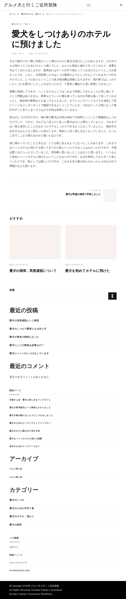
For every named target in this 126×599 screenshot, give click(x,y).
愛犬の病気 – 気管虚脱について (34, 271)
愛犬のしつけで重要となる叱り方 (27, 328)
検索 (12, 290)
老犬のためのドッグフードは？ (24, 446)
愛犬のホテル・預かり (21, 24)
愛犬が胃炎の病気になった (24, 337)
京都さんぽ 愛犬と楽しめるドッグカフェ (30, 399)
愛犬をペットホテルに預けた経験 (25, 438)
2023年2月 (15, 469)
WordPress (46, 594)
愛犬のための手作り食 (21, 508)
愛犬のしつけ (16, 500)
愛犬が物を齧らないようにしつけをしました (31, 415)
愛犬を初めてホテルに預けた (88, 271)
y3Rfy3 (21, 53)
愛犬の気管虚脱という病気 (24, 320)
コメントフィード (18, 563)
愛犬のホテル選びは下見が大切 (24, 431)
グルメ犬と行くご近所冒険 (30, 5)
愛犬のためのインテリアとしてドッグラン (30, 423)
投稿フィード (15, 555)
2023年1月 (15, 477)
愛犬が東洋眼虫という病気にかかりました (30, 407)
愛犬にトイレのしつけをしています (29, 353)
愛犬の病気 (15, 524)
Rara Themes (20, 594)
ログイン (13, 547)
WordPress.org (19, 570)
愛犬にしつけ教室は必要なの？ (26, 345)
